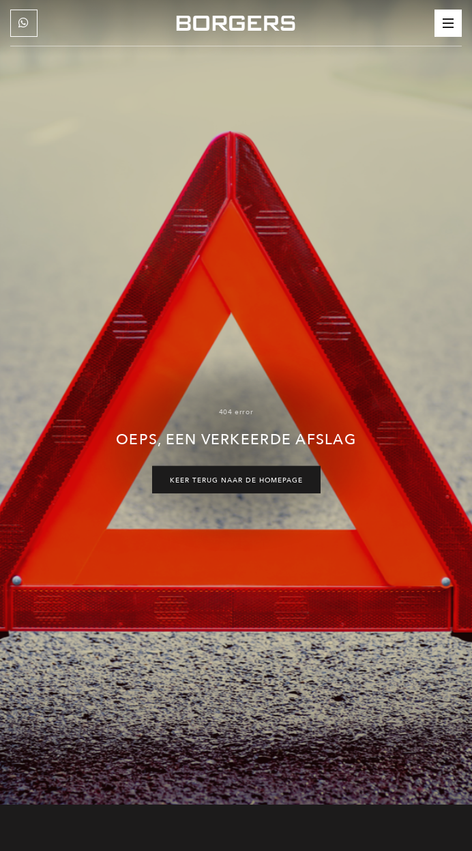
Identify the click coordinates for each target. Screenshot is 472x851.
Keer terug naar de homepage (236, 479)
